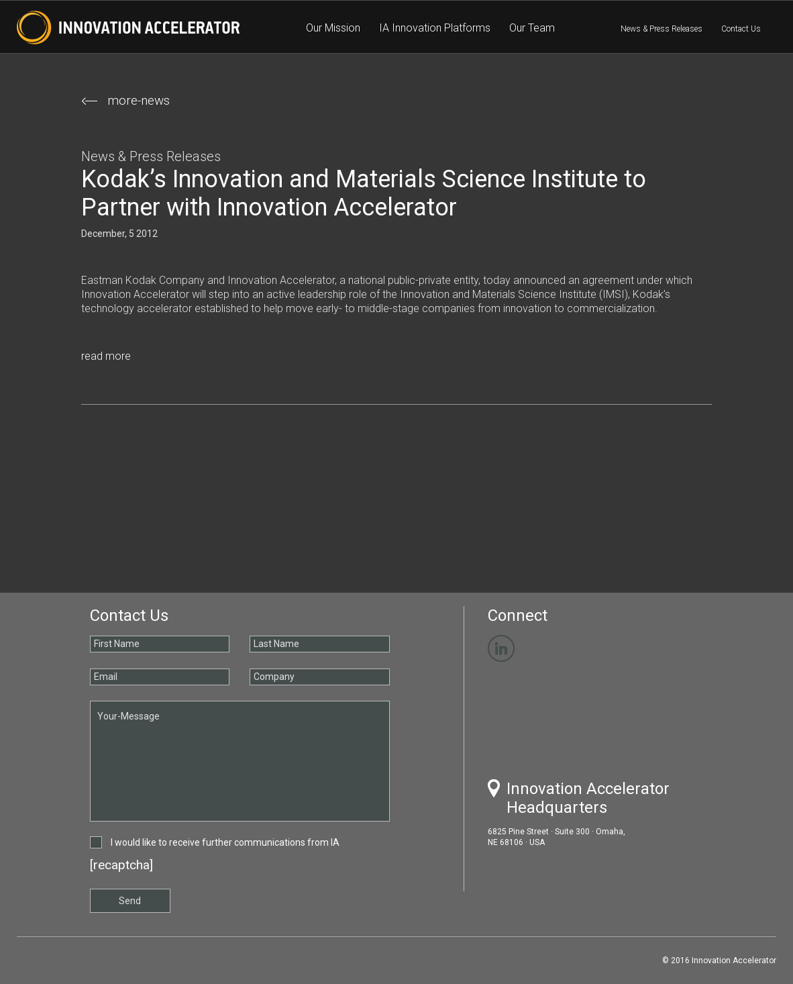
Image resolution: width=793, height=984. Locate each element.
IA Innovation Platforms (434, 27)
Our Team (532, 27)
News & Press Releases (661, 29)
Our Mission (333, 27)
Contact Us (741, 29)
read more (106, 356)
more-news (125, 100)
